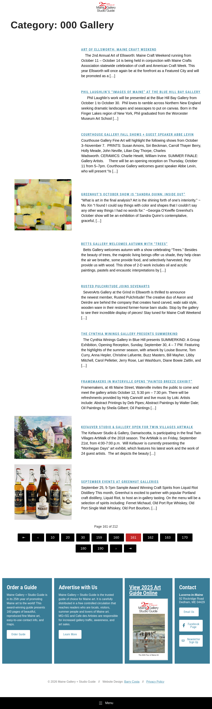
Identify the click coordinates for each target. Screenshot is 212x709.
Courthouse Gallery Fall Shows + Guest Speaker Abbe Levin (137, 134)
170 (185, 537)
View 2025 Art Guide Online (145, 590)
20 (68, 537)
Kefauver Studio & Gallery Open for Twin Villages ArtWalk (137, 427)
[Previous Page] (38, 537)
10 (53, 537)
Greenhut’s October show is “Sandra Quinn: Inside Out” (133, 194)
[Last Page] (130, 548)
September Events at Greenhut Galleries (120, 482)
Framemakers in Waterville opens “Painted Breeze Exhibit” (136, 381)
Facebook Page (191, 625)
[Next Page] (116, 548)
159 (99, 537)
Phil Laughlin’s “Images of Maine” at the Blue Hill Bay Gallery (141, 92)
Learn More (70, 634)
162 (150, 537)
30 (83, 537)
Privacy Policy (155, 681)
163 (168, 537)
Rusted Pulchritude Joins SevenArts (115, 286)
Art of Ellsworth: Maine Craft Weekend (118, 49)
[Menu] (106, 703)
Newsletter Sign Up (191, 641)
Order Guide (18, 634)
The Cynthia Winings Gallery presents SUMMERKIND (129, 334)
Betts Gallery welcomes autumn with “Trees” (124, 244)
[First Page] (24, 537)
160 (116, 537)
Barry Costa (132, 681)
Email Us (189, 612)
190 (100, 548)
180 (83, 548)
